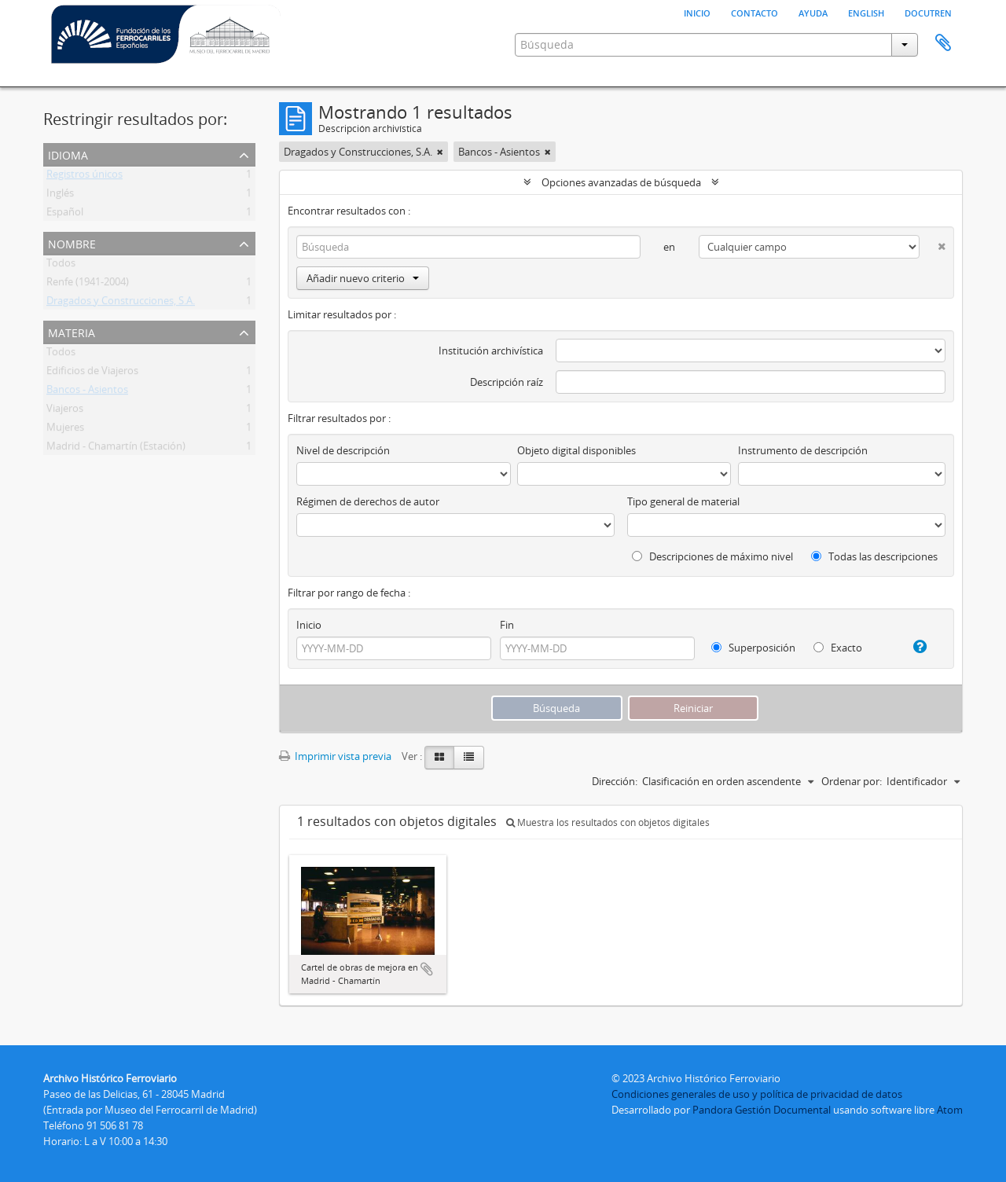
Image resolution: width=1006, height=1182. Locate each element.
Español (64, 214)
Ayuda (813, 11)
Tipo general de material (683, 501)
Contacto (754, 11)
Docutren (928, 11)
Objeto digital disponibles (576, 450)
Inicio (697, 11)
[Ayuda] (914, 647)
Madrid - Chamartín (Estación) (115, 449)
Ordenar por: (851, 781)
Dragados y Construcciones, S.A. (120, 303)
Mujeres (65, 430)
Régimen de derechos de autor (367, 501)
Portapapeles (943, 43)
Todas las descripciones (874, 556)
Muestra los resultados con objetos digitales (608, 822)
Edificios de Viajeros (92, 373)
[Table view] (468, 757)
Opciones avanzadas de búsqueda (621, 182)
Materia (71, 331)
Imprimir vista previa (335, 756)
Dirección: (614, 781)
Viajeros (64, 411)
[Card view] (439, 757)
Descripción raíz (506, 382)
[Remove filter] (440, 152)
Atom (950, 1110)
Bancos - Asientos (87, 392)
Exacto (837, 648)
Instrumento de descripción (803, 450)
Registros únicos (84, 177)
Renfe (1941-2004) (87, 284)
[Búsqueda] (468, 247)
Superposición (753, 648)
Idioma (68, 153)
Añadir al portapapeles (427, 969)
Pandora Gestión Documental (761, 1110)
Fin (507, 625)
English (866, 11)
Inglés (60, 196)
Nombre (72, 242)
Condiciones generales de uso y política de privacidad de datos (756, 1094)
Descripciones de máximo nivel (712, 556)
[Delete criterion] (932, 243)
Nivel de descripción (343, 450)
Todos (60, 266)
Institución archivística (491, 350)
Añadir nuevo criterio (363, 278)
